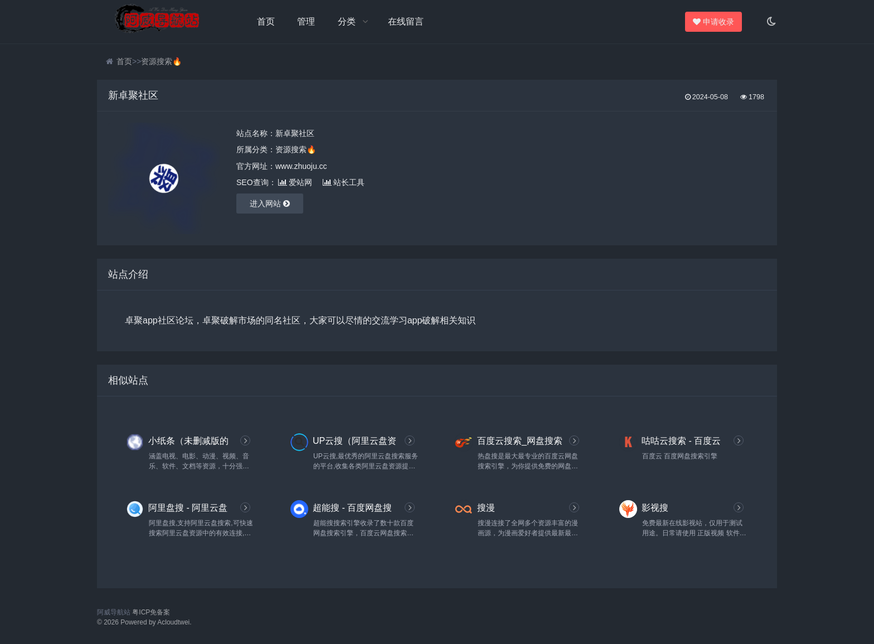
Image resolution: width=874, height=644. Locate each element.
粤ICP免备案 (151, 612)
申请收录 (715, 21)
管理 (306, 21)
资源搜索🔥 (161, 61)
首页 (266, 21)
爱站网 (295, 182)
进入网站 (270, 203)
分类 (347, 21)
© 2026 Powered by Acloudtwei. (144, 622)
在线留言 (406, 21)
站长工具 (344, 182)
